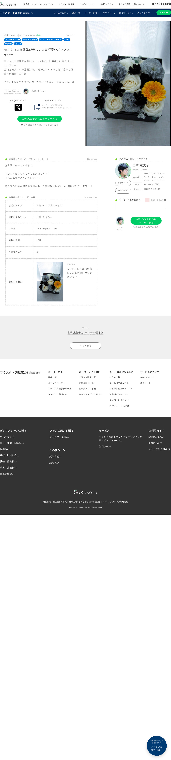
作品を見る (123, 191)
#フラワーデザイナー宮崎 (51, 40)
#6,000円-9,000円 (12, 40)
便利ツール (105, 446)
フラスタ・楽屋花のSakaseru (16, 13)
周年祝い (5, 449)
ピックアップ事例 (87, 388)
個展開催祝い (7, 474)
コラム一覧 (115, 377)
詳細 (39, 35)
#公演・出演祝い (30, 40)
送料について (155, 443)
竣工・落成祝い (8, 468)
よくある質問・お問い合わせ (131, 4)
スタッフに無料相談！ (157, 745)
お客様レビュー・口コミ (121, 388)
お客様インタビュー (119, 394)
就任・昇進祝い (8, 462)
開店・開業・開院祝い (12, 443)
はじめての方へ (61, 13)
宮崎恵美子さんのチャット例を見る (40, 125)
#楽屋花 (8, 44)
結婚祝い (54, 463)
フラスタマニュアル (119, 383)
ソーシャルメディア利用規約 (117, 502)
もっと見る (85, 345)
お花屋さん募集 (58, 502)
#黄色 (66, 40)
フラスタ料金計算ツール (60, 388)
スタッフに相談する (57, 394)
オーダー (163, 13)
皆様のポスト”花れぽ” (120, 406)
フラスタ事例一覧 (87, 377)
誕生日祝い (55, 456)
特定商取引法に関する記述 (88, 502)
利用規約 (72, 502)
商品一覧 (76, 13)
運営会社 (44, 502)
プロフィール (123, 183)
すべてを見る (7, 437)
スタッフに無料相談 (159, 449)
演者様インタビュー (119, 400)
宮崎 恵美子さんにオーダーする (40, 118)
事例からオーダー (56, 383)
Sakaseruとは (147, 377)
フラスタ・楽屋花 (66, 4)
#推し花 (18, 44)
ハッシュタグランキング (90, 394)
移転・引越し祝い (9, 455)
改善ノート (145, 383)
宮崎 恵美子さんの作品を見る (146, 227)
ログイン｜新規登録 (161, 4)
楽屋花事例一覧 (86, 383)
